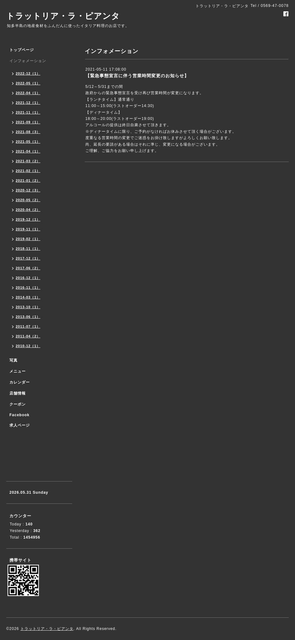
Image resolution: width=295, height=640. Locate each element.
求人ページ (19, 425)
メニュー (17, 371)
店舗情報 (17, 393)
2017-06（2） (28, 268)
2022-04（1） (28, 93)
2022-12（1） (28, 73)
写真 (13, 360)
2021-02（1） (28, 171)
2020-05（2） (28, 200)
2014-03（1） (28, 297)
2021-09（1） (28, 122)
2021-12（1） (28, 103)
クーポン (17, 404)
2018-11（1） (28, 248)
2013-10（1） (28, 307)
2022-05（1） (28, 83)
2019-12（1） (28, 219)
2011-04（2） (28, 336)
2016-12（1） (28, 278)
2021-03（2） (28, 161)
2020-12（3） (28, 190)
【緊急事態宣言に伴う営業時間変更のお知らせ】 (137, 75)
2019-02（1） (28, 239)
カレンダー (19, 382)
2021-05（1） (28, 141)
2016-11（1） (28, 287)
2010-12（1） (28, 346)
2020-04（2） (28, 210)
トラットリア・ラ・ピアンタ (63, 16)
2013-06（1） (28, 317)
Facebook (19, 415)
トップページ (21, 50)
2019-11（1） (28, 229)
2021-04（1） (28, 151)
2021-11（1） (28, 112)
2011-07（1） (28, 326)
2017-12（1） (28, 258)
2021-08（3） (28, 132)
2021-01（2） (28, 180)
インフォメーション (27, 61)
